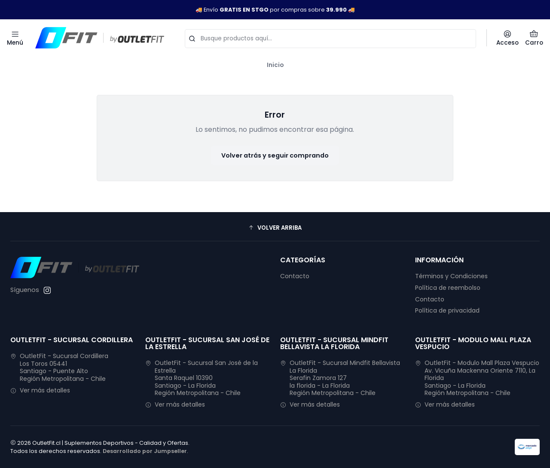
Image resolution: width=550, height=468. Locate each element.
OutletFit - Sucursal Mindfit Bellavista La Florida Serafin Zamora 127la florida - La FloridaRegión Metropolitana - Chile (340, 378)
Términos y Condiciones (451, 276)
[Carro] (534, 38)
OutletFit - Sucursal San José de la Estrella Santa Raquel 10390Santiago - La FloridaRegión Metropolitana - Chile (201, 378)
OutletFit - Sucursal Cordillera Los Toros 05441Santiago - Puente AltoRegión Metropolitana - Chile (59, 367)
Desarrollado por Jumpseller (145, 451)
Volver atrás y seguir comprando (275, 155)
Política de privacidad (447, 310)
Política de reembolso (447, 287)
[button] (275, 227)
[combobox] (330, 37)
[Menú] (15, 38)
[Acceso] (507, 38)
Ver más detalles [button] (40, 390)
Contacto (294, 276)
